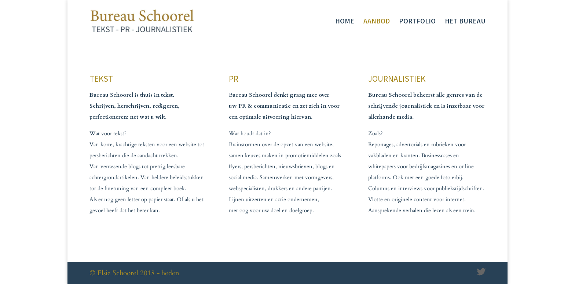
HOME (344, 21)
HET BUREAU (465, 21)
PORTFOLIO (417, 21)
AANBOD (376, 21)
